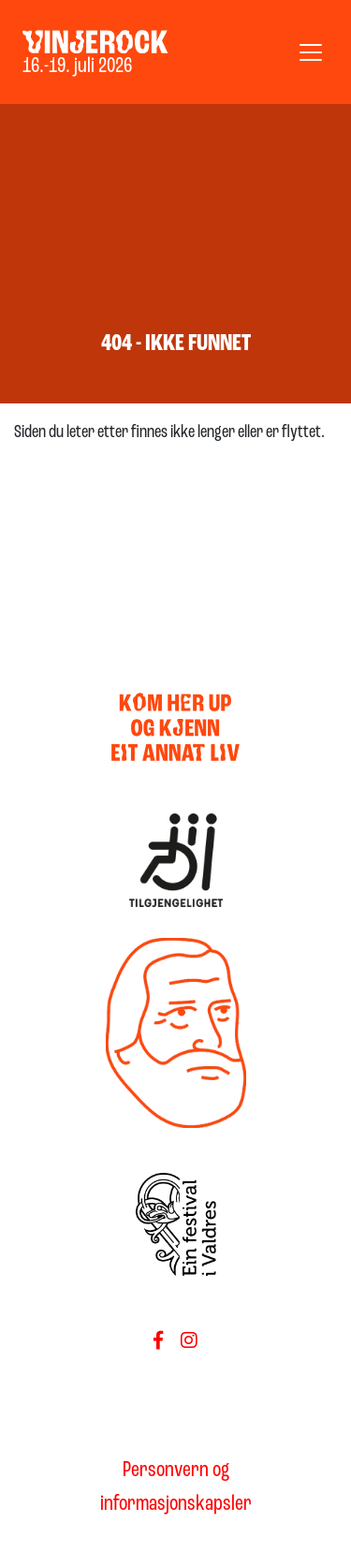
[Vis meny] (310, 52)
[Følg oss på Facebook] (158, 1342)
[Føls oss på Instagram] (189, 1342)
